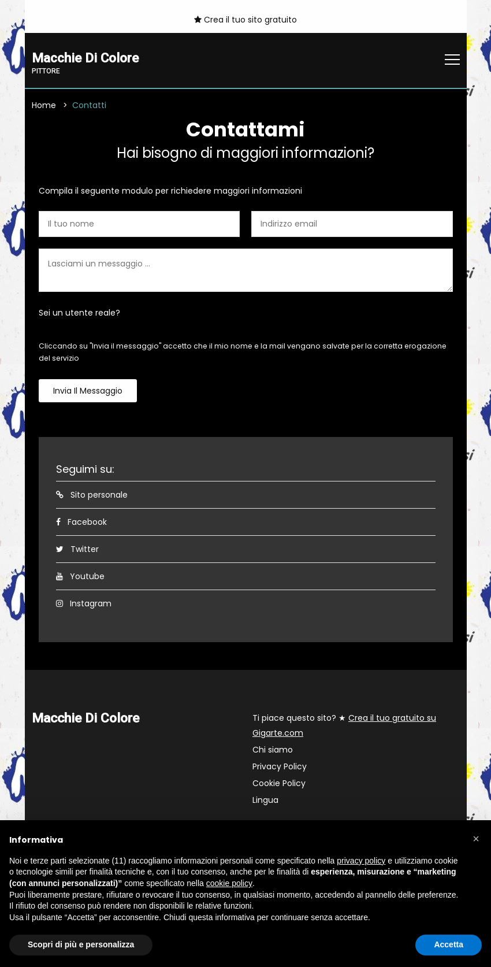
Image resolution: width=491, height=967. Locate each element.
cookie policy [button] (229, 883)
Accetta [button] (448, 944)
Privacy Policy (279, 767)
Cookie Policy (279, 784)
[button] (476, 838)
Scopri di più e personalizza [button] (81, 944)
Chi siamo (272, 750)
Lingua (265, 800)
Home (44, 106)
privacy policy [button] (361, 860)
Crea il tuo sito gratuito (245, 19)
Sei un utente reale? (79, 313)
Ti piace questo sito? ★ (344, 726)
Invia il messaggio (87, 391)
